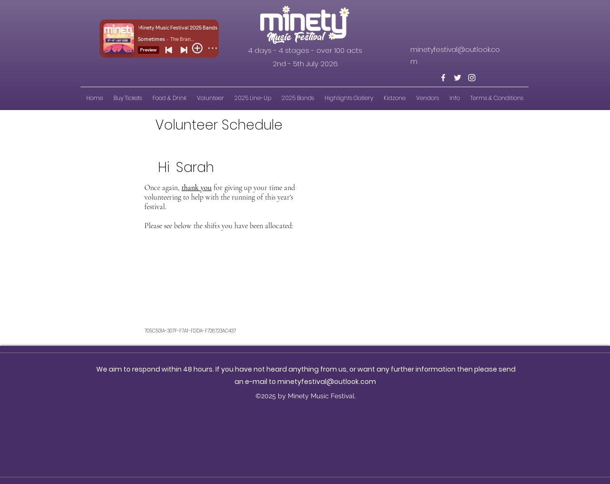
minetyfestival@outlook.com (326, 381)
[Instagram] (472, 77)
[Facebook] (443, 77)
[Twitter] (457, 77)
